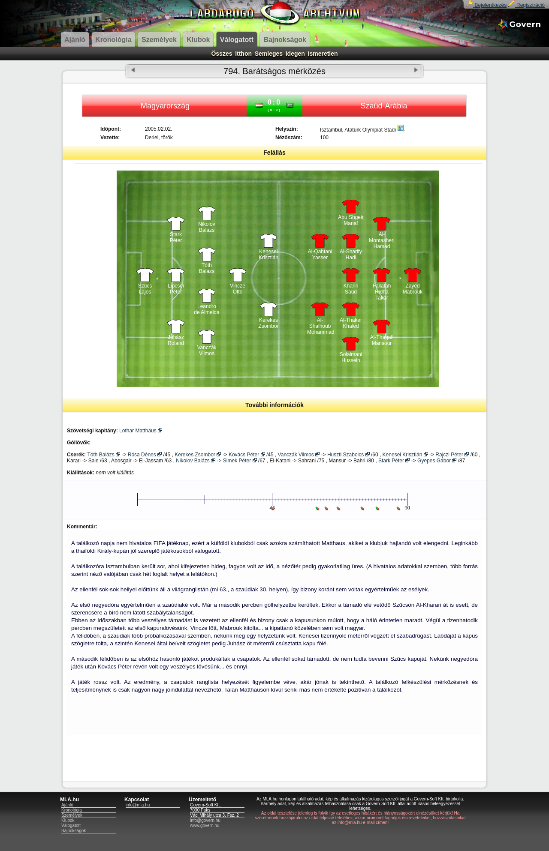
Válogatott (71, 825)
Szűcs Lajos (145, 289)
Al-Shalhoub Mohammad (320, 324)
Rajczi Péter (452, 455)
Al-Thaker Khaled (351, 323)
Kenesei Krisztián (268, 255)
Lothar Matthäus (140, 431)
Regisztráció (526, 5)
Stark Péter (176, 237)
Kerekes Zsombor (268, 323)
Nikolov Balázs (206, 227)
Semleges (269, 53)
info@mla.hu (138, 805)
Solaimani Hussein (351, 357)
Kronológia (71, 810)
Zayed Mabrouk (413, 289)
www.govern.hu (204, 825)
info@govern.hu (205, 820)
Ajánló (67, 805)
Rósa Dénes (145, 455)
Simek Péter (240, 461)
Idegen (295, 53)
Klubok (68, 820)
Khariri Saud (351, 289)
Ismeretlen (323, 53)
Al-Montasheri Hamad (381, 238)
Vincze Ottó (237, 289)
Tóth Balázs (206, 268)
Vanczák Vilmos (206, 351)
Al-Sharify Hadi (351, 255)
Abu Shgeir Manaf (350, 220)
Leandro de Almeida (206, 309)
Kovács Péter (247, 455)
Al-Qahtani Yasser (320, 255)
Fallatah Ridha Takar (382, 290)
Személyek (71, 815)
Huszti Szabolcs (348, 455)
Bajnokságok (73, 830)
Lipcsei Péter (176, 289)
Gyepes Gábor (436, 461)
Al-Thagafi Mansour (382, 340)
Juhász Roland (176, 340)
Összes (221, 53)
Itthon (243, 53)
